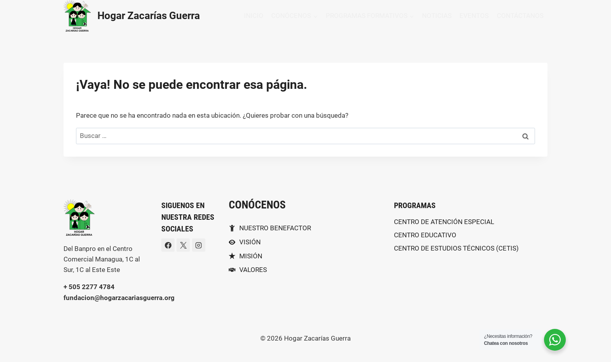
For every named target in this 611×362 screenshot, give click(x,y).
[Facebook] (168, 245)
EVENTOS (474, 15)
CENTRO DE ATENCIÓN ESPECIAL (444, 222)
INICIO (253, 15)
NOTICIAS (437, 15)
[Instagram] (198, 245)
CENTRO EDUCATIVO (425, 235)
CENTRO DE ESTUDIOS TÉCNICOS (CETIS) (456, 248)
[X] (183, 245)
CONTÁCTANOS (520, 15)
